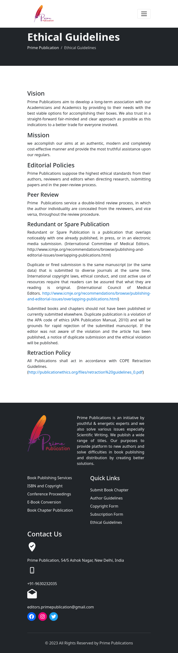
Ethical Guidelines (106, 522)
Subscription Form (106, 514)
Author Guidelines (106, 498)
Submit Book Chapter (109, 490)
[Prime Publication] (45, 14)
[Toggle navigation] (144, 14)
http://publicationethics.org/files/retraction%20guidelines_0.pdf (85, 372)
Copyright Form (104, 506)
